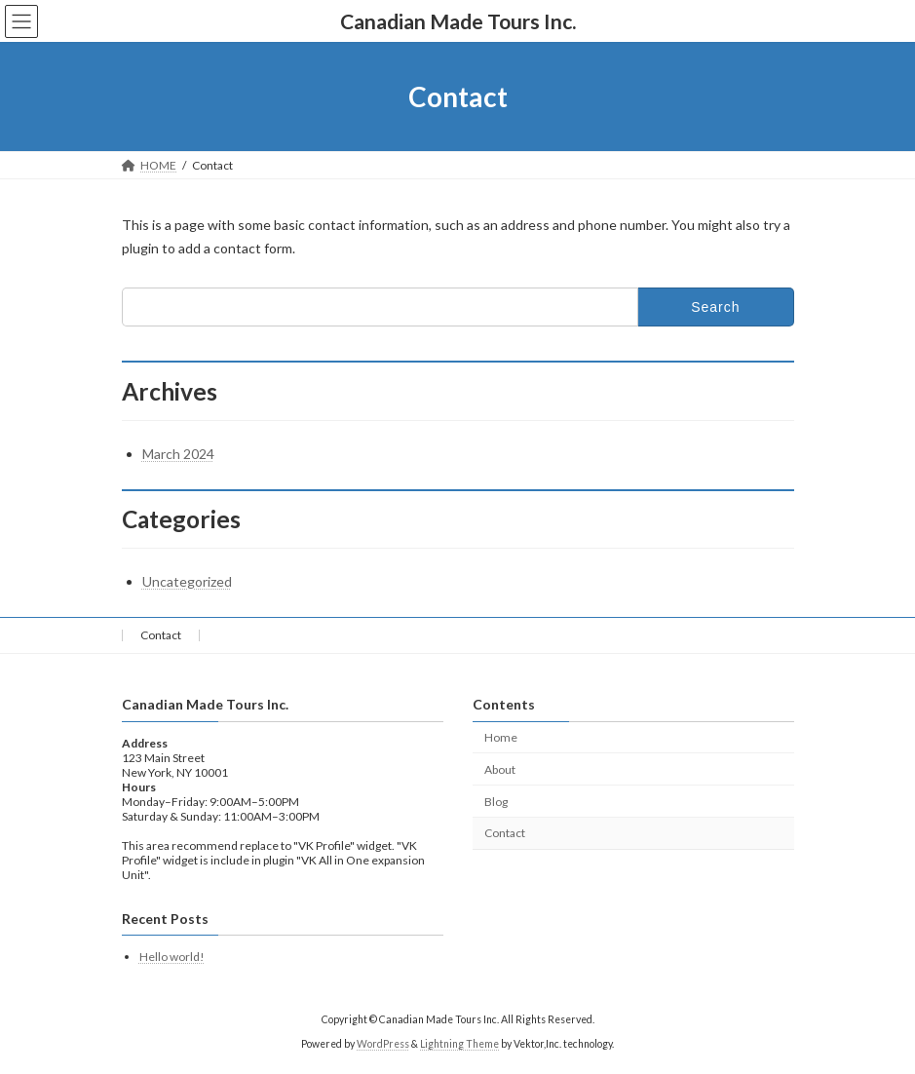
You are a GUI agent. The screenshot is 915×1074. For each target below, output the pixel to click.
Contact (160, 635)
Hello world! (172, 956)
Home (500, 737)
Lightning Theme (459, 1044)
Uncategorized (187, 581)
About (499, 769)
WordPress (383, 1044)
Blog (496, 801)
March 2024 (178, 453)
